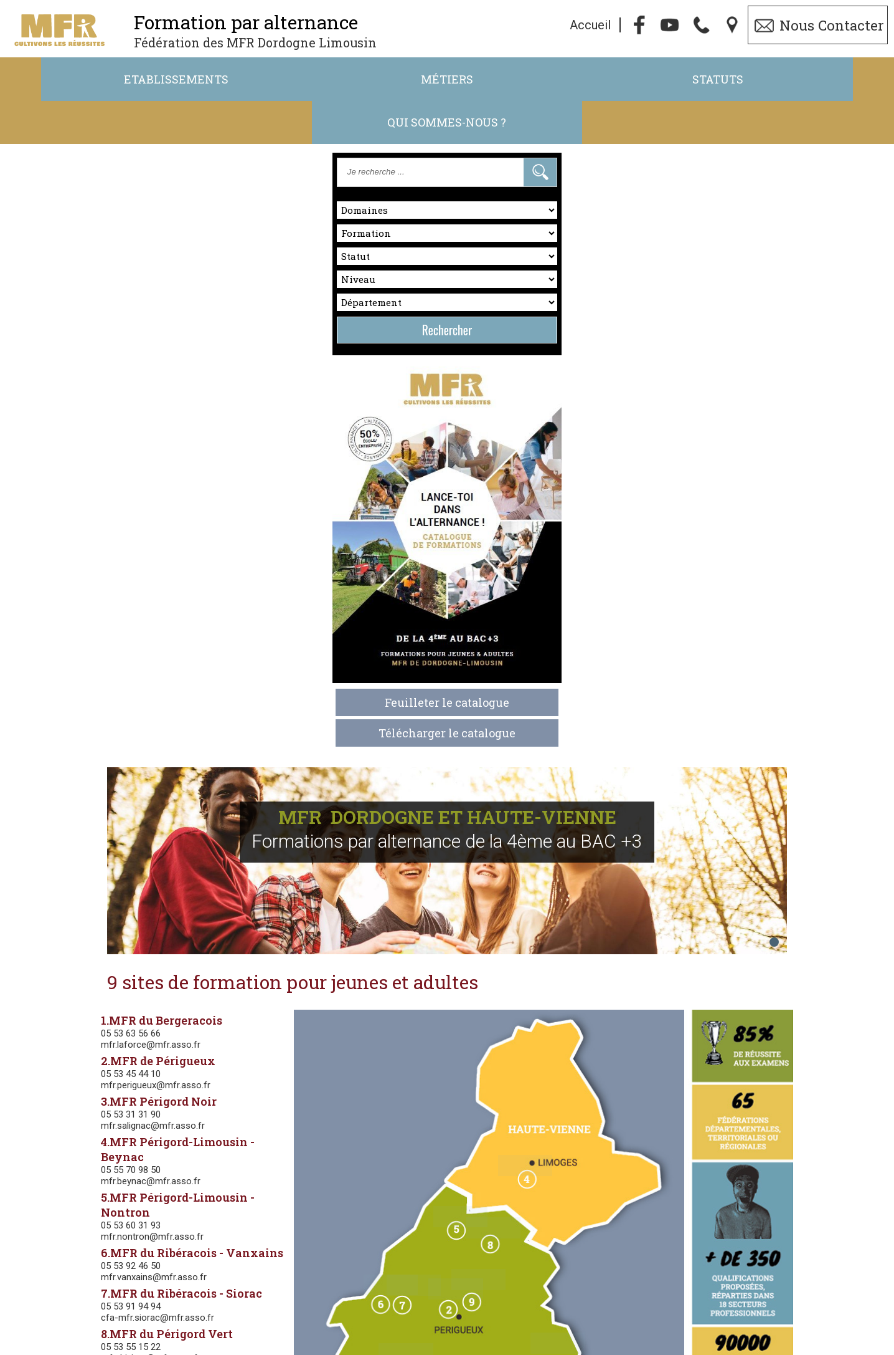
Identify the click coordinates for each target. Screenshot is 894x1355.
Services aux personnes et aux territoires (343, 930)
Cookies (542, 1347)
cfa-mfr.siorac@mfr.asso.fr (255, 663)
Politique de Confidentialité (455, 1347)
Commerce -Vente (341, 1085)
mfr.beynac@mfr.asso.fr (248, 526)
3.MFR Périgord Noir (256, 461)
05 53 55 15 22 (228, 692)
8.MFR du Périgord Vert (265, 679)
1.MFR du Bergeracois (259, 380)
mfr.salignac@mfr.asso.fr (251, 486)
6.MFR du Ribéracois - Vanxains (290, 598)
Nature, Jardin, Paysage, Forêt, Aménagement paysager (361, 1046)
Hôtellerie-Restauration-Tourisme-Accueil (344, 1123)
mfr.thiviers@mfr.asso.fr (248, 703)
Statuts (558, 79)
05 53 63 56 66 (228, 394)
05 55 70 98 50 (228, 515)
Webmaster (606, 1347)
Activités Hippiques (340, 1007)
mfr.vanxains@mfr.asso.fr (251, 622)
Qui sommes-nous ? (781, 79)
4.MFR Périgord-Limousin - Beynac (298, 502)
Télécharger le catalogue (97, 618)
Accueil (590, 25)
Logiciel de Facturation (749, 1347)
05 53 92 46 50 (228, 611)
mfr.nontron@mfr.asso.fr (250, 582)
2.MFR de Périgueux (256, 421)
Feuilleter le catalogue (97, 588)
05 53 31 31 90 (228, 475)
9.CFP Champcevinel (257, 719)
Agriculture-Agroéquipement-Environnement (346, 969)
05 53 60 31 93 (228, 571)
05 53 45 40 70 (228, 733)
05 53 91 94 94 (228, 652)
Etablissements (112, 79)
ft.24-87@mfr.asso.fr (561, 1329)
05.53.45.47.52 (417, 1329)
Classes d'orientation (337, 892)
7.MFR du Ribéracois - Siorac (279, 638)
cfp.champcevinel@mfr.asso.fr (261, 744)
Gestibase (664, 1347)
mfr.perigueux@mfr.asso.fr (253, 445)
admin (829, 1347)
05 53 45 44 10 (228, 434)
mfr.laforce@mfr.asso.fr (248, 405)
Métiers (335, 79)
